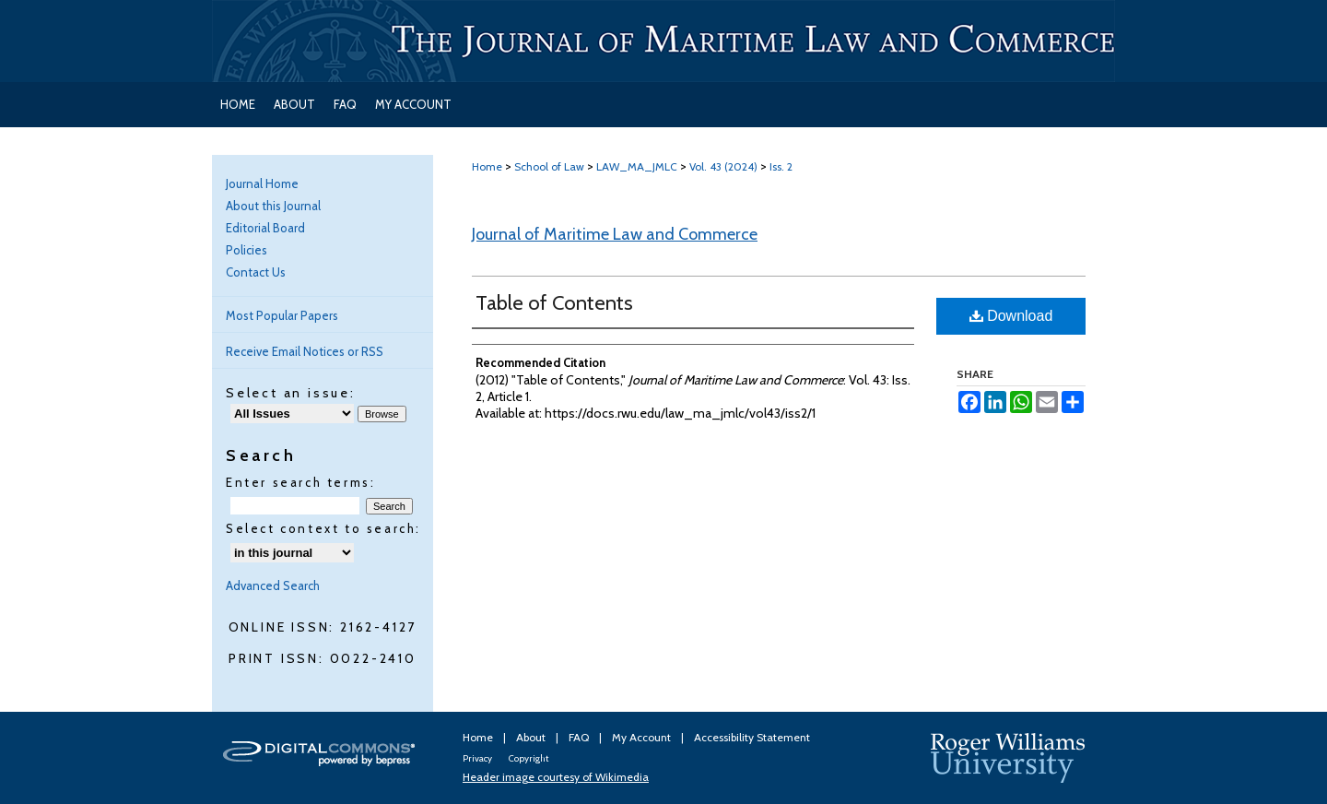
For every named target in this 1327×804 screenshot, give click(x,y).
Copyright (528, 758)
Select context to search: (323, 528)
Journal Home (262, 183)
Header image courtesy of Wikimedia (556, 777)
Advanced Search (273, 585)
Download (1011, 316)
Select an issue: (291, 392)
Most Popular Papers (282, 315)
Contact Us (256, 272)
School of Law (549, 166)
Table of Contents (554, 302)
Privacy (478, 758)
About (532, 737)
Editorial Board (265, 227)
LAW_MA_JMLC (636, 166)
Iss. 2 (781, 166)
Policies (246, 249)
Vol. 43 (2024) (723, 166)
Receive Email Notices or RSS (304, 351)
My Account (643, 737)
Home (487, 166)
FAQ (580, 737)
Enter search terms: (300, 482)
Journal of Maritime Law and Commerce (614, 234)
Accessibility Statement (752, 737)
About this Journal (273, 205)
